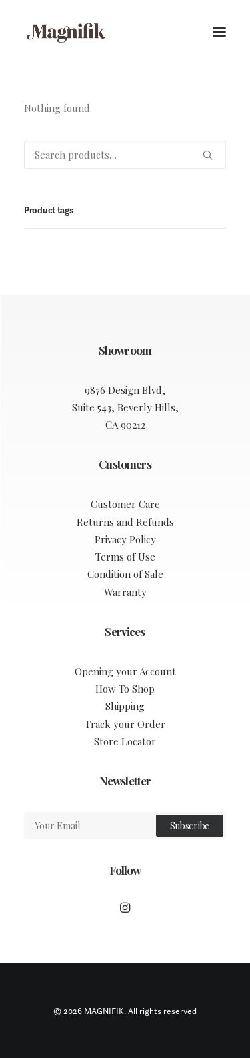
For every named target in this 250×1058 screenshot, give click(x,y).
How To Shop (125, 688)
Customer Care (125, 504)
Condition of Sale (125, 574)
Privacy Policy (125, 539)
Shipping (125, 706)
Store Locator (125, 741)
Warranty (125, 592)
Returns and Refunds (125, 522)
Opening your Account (125, 671)
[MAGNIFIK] (67, 32)
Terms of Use (125, 556)
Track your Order (125, 724)
